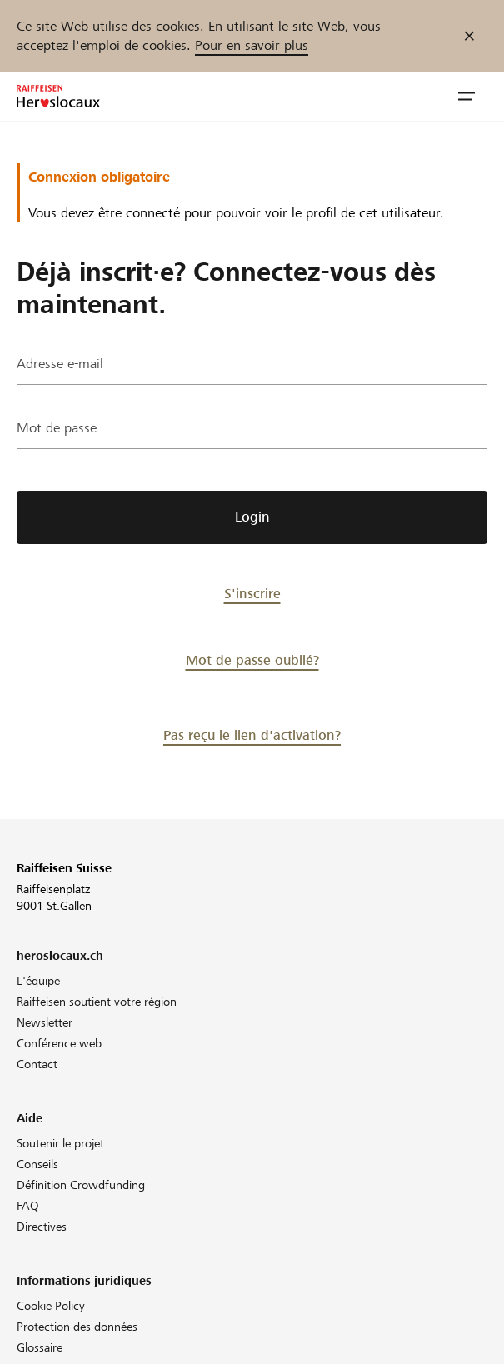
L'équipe (38, 980)
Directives (42, 1226)
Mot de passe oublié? (252, 660)
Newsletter (44, 1022)
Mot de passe (57, 428)
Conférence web (59, 1043)
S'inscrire (252, 594)
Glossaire (39, 1347)
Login (252, 517)
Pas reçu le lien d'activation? (252, 735)
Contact (37, 1064)
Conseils (37, 1164)
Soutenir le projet (60, 1143)
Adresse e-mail (60, 364)
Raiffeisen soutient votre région (97, 1001)
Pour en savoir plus (251, 45)
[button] (466, 96)
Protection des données (77, 1326)
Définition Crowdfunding (81, 1185)
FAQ (28, 1205)
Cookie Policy (51, 1305)
